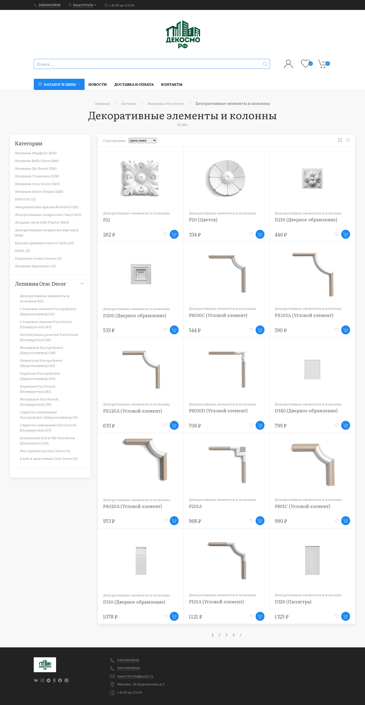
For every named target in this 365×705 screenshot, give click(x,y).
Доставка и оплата (134, 84)
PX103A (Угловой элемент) (304, 315)
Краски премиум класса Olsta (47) (44, 242)
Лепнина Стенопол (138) (37, 175)
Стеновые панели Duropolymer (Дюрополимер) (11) (48, 311)
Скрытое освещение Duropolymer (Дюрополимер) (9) (49, 414)
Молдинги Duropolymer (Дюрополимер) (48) (41, 350)
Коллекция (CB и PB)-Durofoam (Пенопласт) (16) (47, 440)
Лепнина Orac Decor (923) (37, 183)
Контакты (171, 84)
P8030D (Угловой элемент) (218, 410)
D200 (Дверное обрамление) (134, 315)
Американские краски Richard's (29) (46, 206)
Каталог (128, 103)
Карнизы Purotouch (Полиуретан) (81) (38, 389)
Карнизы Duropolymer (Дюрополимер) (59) (40, 376)
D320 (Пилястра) (293, 601)
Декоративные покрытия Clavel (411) (48, 214)
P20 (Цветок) (203, 219)
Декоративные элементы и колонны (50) (44, 298)
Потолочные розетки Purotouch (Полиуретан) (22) (49, 337)
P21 (106, 219)
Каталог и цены (59, 84)
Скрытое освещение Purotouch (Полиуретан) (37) (48, 427)
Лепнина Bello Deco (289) (37, 160)
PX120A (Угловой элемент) (132, 410)
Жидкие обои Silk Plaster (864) (42, 222)
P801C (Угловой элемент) (302, 506)
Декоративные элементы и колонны (136, 212)
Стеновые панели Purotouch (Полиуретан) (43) (46, 324)
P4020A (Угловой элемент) (132, 506)
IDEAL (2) (22, 250)
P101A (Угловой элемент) (216, 601)
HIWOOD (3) (25, 198)
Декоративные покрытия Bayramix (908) (47, 232)
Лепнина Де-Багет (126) (36, 168)
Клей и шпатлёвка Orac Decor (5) (49, 458)
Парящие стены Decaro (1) (38, 258)
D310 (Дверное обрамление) (134, 601)
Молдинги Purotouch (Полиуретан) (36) (39, 401)
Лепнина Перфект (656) (36, 152)
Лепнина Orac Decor (166, 103)
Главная (102, 103)
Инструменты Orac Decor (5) (45, 450)
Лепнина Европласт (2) (35, 265)
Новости (97, 84)
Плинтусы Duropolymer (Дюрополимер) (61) (41, 363)
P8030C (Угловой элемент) (218, 315)
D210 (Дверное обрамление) (306, 219)
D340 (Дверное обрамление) (306, 410)
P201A (195, 506)
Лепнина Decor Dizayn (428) (39, 191)
